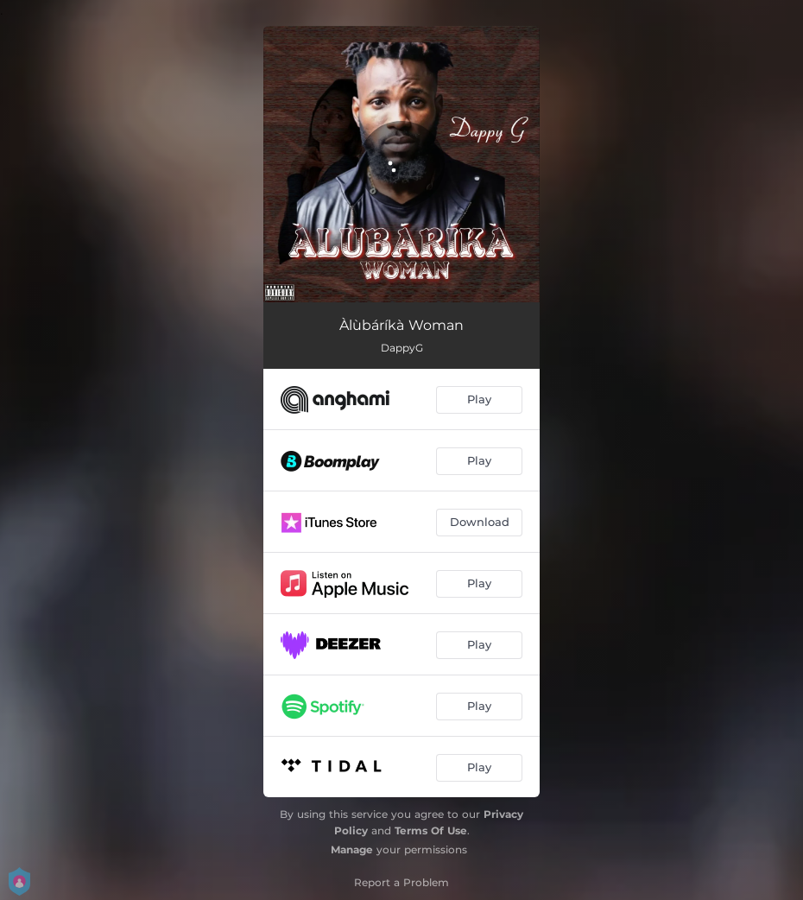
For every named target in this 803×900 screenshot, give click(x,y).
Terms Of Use (431, 830)
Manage (352, 849)
